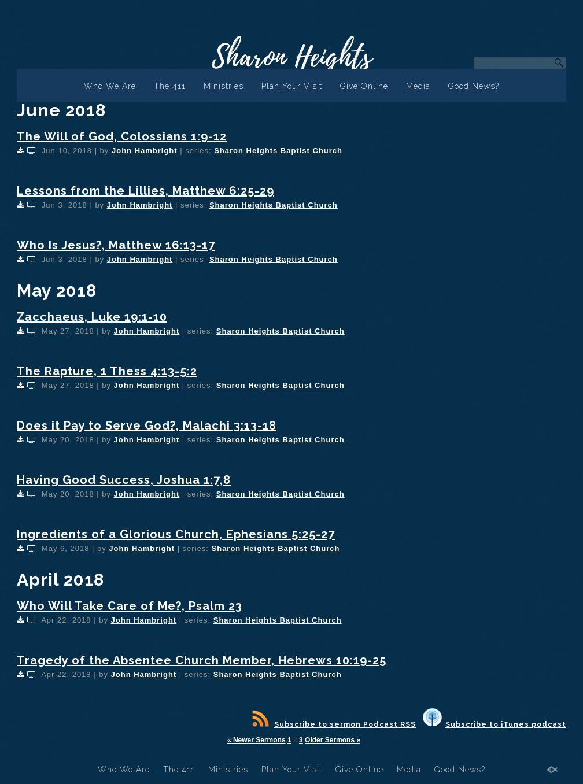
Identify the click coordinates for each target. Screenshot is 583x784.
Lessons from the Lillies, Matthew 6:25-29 (145, 191)
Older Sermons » (332, 740)
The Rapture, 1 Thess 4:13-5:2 (107, 371)
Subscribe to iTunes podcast (494, 724)
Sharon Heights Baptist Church (278, 150)
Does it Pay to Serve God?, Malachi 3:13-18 (146, 425)
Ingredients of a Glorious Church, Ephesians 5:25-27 (176, 534)
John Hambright (145, 150)
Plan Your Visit (291, 86)
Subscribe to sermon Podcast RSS (334, 724)
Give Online (364, 86)
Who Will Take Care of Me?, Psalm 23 (129, 606)
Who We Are (110, 86)
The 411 (170, 86)
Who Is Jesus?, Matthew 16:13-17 (116, 245)
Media (418, 86)
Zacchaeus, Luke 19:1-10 (92, 317)
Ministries (223, 86)
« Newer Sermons (256, 740)
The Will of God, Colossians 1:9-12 (122, 136)
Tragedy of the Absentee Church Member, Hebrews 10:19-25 (201, 660)
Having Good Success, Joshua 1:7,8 (124, 480)
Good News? (473, 86)
